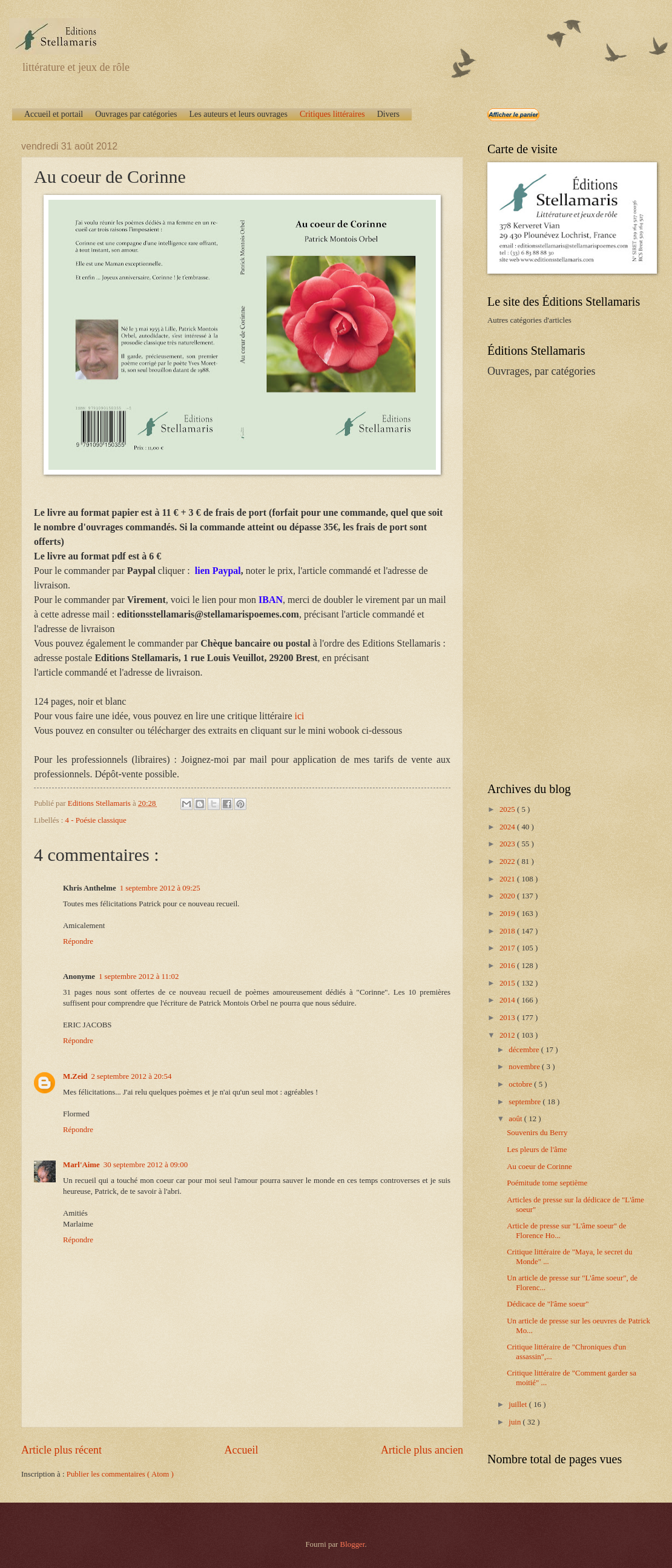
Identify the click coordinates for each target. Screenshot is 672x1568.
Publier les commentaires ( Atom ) (120, 1474)
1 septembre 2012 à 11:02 (139, 976)
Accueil (241, 1450)
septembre (525, 1102)
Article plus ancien (422, 1450)
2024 (508, 827)
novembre (525, 1066)
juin (515, 1422)
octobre (521, 1084)
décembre (525, 1050)
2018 (508, 931)
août (516, 1119)
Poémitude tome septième (547, 1183)
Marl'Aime (81, 1165)
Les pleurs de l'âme (537, 1149)
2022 (508, 861)
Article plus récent (61, 1450)
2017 (508, 948)
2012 (508, 1035)
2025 (508, 809)
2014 (508, 1000)
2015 (508, 983)
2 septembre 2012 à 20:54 (131, 1076)
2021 (508, 879)
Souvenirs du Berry (537, 1132)
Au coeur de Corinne (539, 1166)
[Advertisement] (558, 578)
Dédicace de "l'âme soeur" (547, 1304)
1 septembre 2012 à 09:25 (160, 888)
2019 (508, 913)
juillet (519, 1404)
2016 (508, 965)
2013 (508, 1017)
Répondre (78, 941)
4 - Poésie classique (96, 820)
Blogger (352, 1544)
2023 (508, 844)
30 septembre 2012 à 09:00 (146, 1165)
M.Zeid (75, 1076)
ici (300, 716)
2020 (508, 896)
